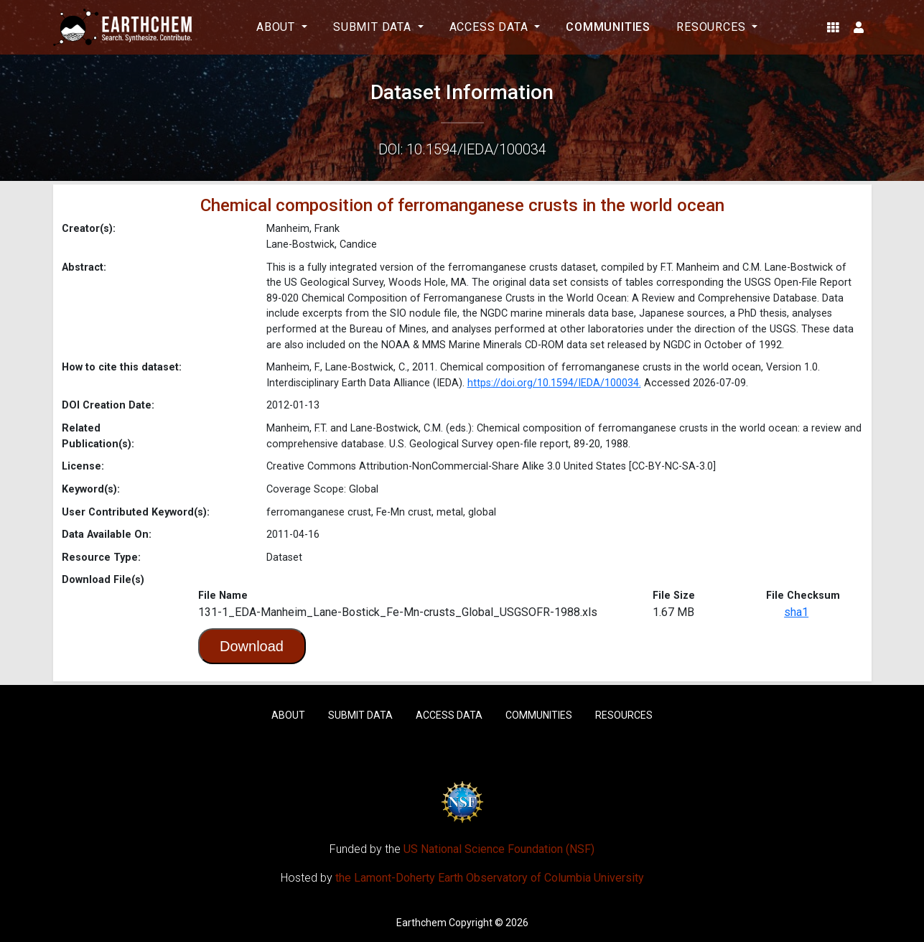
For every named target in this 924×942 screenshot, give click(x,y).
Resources (624, 715)
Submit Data (360, 715)
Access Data (449, 715)
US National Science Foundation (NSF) (498, 849)
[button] (833, 27)
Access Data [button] (490, 27)
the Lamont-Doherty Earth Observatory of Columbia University (489, 878)
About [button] (277, 27)
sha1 (796, 612)
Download (252, 646)
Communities (608, 27)
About (288, 715)
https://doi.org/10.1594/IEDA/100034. (554, 383)
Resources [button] (712, 27)
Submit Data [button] (374, 27)
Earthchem (421, 922)
